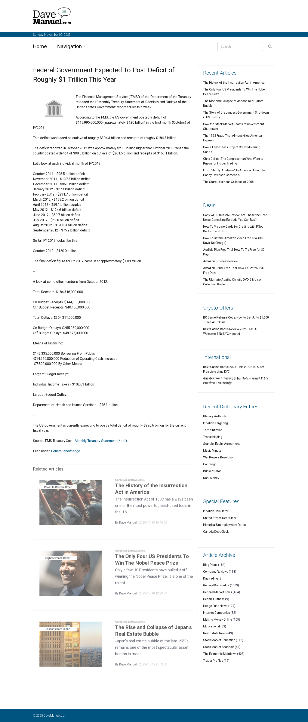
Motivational (211, 626)
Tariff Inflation (212, 430)
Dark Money (211, 478)
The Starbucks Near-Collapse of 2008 (228, 182)
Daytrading (210, 578)
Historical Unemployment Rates (224, 524)
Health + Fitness (214, 599)
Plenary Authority (215, 416)
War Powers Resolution (218, 457)
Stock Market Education (219, 640)
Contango (209, 464)
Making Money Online (217, 619)
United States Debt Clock (220, 518)
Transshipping (212, 437)
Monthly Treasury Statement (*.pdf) (101, 441)
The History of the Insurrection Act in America (234, 82)
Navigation (69, 46)
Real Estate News (215, 633)
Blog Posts (210, 564)
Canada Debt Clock (216, 531)
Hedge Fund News (215, 606)
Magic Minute (212, 450)
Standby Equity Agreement (221, 443)
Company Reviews (215, 571)
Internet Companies (216, 612)
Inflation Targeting (215, 423)
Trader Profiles (213, 660)
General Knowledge (65, 451)
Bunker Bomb (212, 471)
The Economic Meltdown (220, 653)
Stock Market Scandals (218, 647)
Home (40, 46)
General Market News (217, 592)
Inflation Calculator (215, 511)
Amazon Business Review (220, 261)
